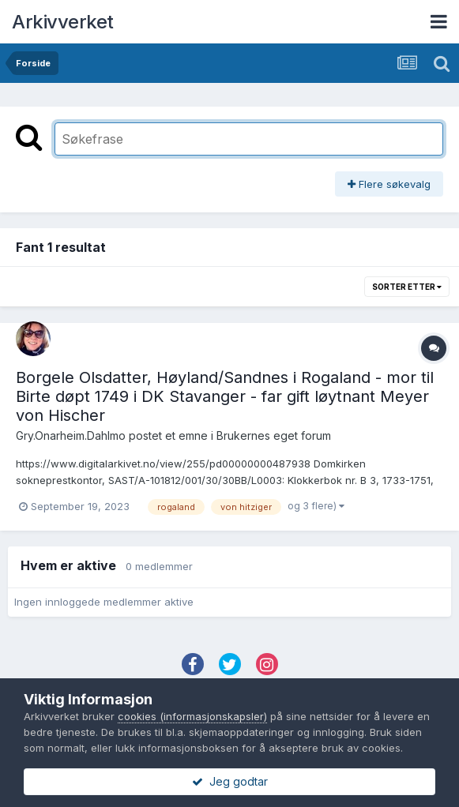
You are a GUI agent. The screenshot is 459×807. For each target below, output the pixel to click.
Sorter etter (407, 286)
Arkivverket (63, 21)
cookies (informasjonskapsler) (192, 716)
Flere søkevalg (389, 184)
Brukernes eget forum (273, 435)
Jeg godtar (230, 781)
